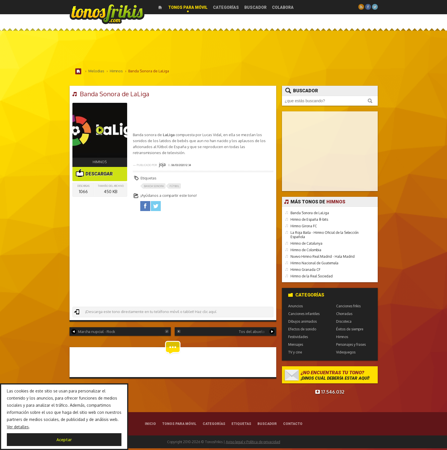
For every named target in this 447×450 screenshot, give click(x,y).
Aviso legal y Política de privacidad (253, 443)
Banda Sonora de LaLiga (309, 214)
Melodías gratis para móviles (107, 13)
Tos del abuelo (225, 333)
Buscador (255, 7)
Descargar (94, 174)
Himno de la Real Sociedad (311, 278)
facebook (145, 208)
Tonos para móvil (188, 7)
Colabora (283, 7)
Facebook (368, 7)
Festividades (298, 338)
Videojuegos (345, 354)
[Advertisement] (223, 51)
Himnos (100, 163)
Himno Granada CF (305, 271)
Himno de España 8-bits (309, 221)
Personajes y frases (351, 346)
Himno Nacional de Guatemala (314, 265)
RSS (361, 7)
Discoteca (343, 323)
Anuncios (295, 308)
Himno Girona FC (303, 228)
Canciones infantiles (304, 315)
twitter (156, 208)
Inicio (160, 7)
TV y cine (295, 354)
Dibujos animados (302, 323)
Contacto (292, 426)
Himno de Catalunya (306, 245)
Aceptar (64, 439)
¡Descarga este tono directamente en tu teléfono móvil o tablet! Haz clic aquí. (145, 313)
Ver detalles (18, 426)
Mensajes (295, 346)
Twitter (375, 7)
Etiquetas (241, 426)
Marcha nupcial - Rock (119, 333)
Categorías (226, 7)
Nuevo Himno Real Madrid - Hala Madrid (322, 258)
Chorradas (344, 315)
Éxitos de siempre (349, 331)
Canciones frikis (348, 308)
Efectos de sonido (302, 331)
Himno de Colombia (305, 251)
